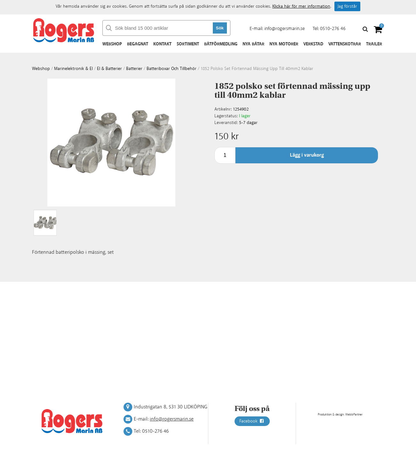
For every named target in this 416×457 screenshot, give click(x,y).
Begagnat (137, 44)
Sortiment (188, 44)
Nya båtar (253, 44)
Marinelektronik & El (73, 69)
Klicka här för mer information (301, 6)
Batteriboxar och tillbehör (171, 69)
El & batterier (109, 69)
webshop (41, 69)
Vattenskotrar (344, 44)
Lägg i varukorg (307, 155)
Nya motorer (283, 44)
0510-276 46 (333, 28)
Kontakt (162, 44)
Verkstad (313, 44)
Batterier (134, 69)
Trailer (374, 44)
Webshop (112, 44)
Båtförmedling (220, 44)
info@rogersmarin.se (284, 28)
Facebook (252, 421)
